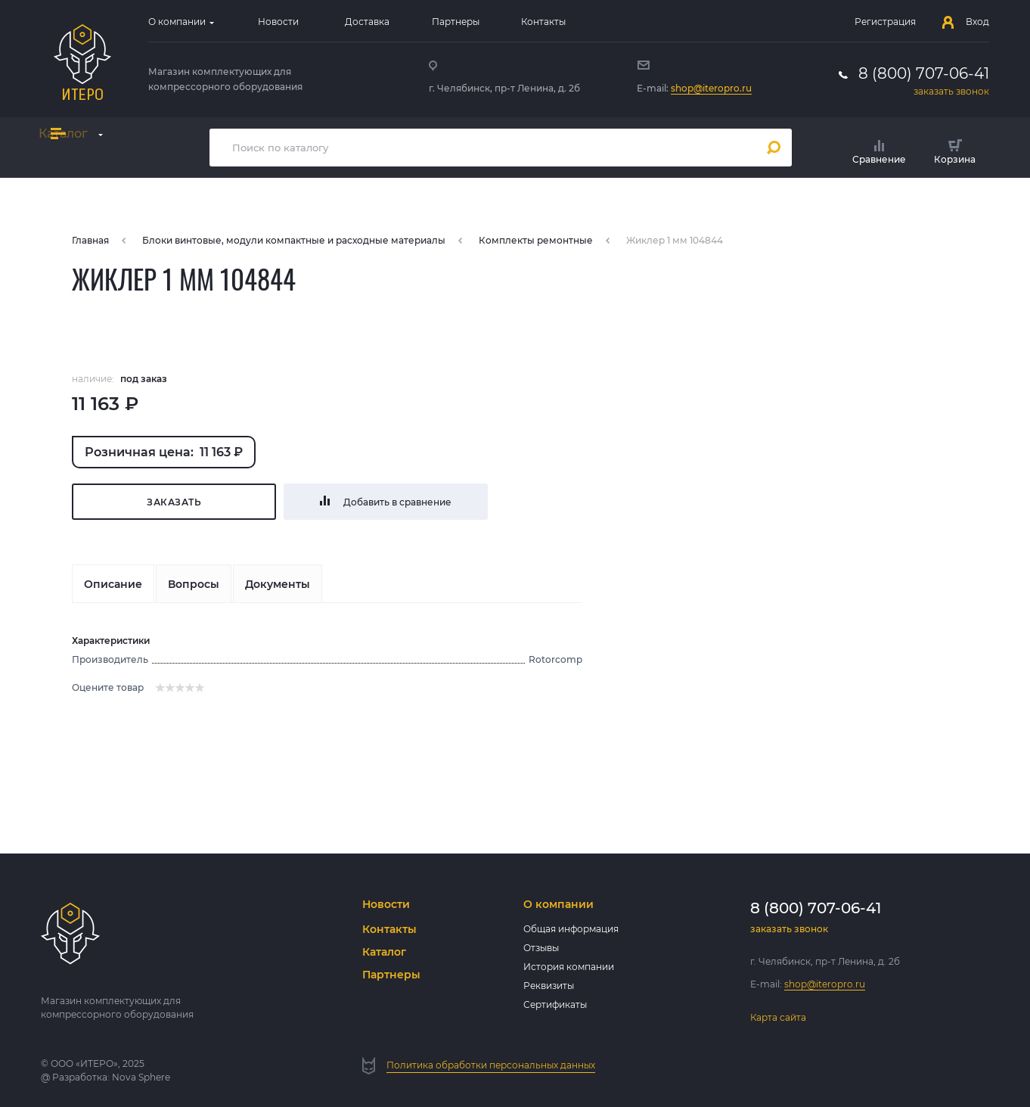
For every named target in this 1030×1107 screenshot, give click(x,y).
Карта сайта (778, 1017)
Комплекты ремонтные (536, 240)
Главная (90, 240)
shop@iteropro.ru (711, 88)
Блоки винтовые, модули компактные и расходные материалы (293, 240)
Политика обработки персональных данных (490, 1065)
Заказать (174, 502)
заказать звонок (951, 91)
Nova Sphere (141, 1077)
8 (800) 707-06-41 (923, 73)
